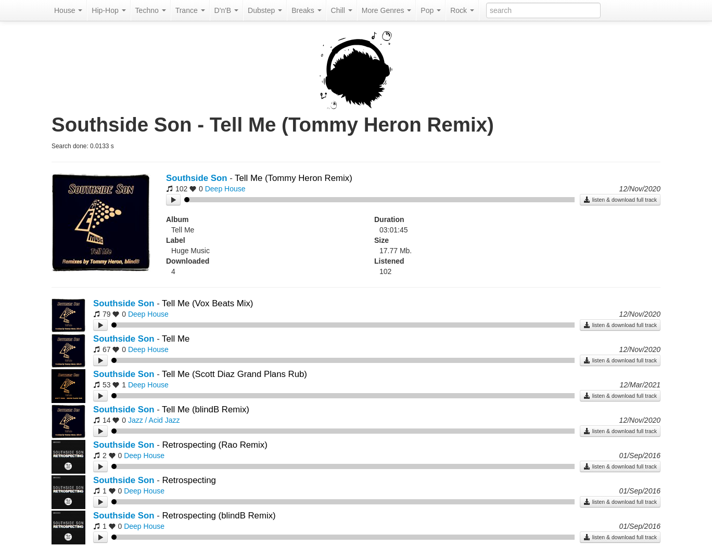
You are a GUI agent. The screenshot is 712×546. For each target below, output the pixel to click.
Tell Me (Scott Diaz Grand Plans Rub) (234, 374)
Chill (341, 10)
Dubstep (265, 10)
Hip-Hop (108, 10)
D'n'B (226, 10)
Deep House (225, 189)
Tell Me (175, 339)
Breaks (306, 10)
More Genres (387, 10)
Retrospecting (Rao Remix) (214, 445)
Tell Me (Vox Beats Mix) (207, 303)
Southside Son (196, 178)
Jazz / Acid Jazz (154, 420)
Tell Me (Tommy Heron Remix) (293, 178)
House (68, 10)
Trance (190, 10)
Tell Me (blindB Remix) (205, 409)
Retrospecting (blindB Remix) (218, 516)
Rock (462, 10)
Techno (150, 10)
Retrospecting (189, 480)
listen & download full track (620, 199)
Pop (431, 10)
